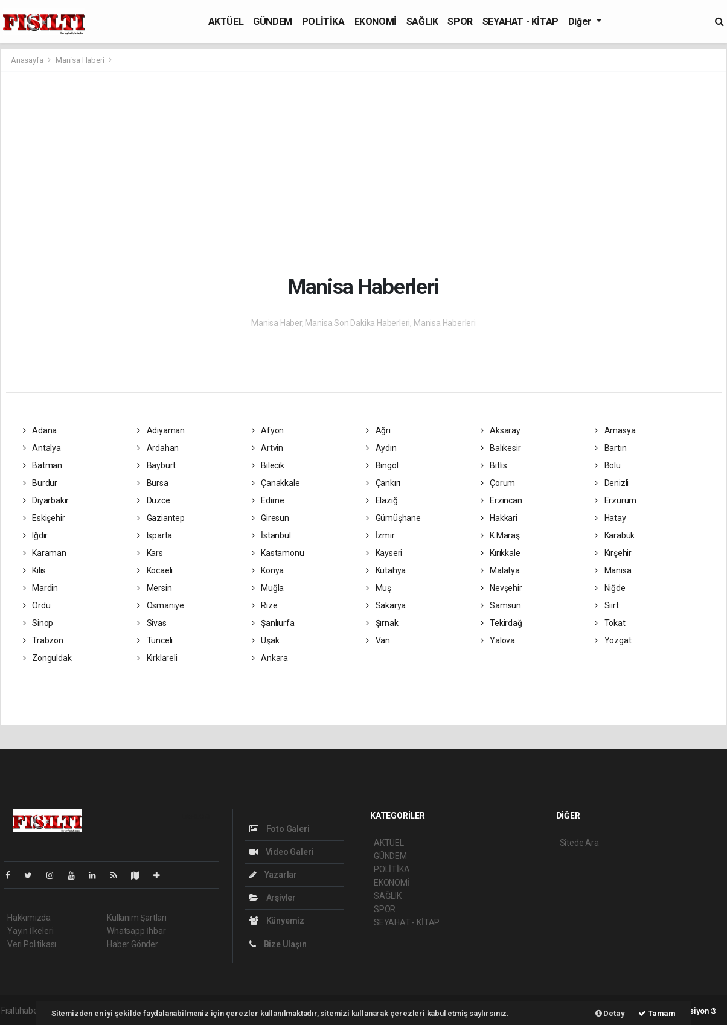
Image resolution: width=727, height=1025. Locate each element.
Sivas (152, 623)
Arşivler (272, 897)
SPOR (459, 21)
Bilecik (268, 465)
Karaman (44, 553)
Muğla (268, 588)
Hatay (610, 518)
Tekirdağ (501, 623)
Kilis (34, 570)
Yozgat (613, 640)
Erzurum (615, 500)
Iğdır (35, 535)
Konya (268, 570)
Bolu (608, 465)
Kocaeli (155, 570)
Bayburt (156, 465)
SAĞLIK (422, 21)
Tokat (610, 623)
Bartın (610, 448)
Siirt (607, 605)
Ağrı (378, 430)
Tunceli (155, 640)
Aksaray (500, 430)
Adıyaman (161, 430)
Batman (42, 465)
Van (378, 640)
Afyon (268, 430)
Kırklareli (157, 658)
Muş (378, 588)
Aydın (381, 448)
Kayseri (384, 553)
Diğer (581, 21)
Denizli (612, 483)
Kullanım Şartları (137, 917)
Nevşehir (501, 588)
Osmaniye (160, 605)
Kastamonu (278, 553)
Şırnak (382, 623)
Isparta (154, 535)
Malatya (500, 570)
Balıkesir (501, 448)
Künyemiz (276, 920)
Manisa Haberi (80, 60)
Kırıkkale (500, 553)
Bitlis (494, 465)
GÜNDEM (272, 21)
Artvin (267, 448)
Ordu (37, 605)
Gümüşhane (393, 518)
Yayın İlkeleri (30, 931)
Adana (40, 430)
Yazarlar (273, 875)
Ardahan (158, 448)
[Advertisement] (363, 172)
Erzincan (501, 500)
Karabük (615, 535)
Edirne (268, 500)
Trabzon (43, 640)
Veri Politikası (31, 944)
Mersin (154, 588)
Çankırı (383, 483)
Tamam (657, 1013)
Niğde (610, 588)
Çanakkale (276, 483)
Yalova (498, 640)
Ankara (270, 658)
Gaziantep (161, 518)
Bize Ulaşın (278, 944)
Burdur (40, 483)
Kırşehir (613, 553)
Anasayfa (28, 60)
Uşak (266, 640)
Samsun (501, 605)
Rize (265, 605)
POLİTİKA (323, 21)
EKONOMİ (375, 21)
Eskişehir (44, 518)
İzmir (380, 535)
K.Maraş (500, 535)
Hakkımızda (29, 917)
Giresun (270, 518)
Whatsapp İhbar (136, 931)
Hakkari (499, 518)
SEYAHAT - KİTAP (520, 21)
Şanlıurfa (273, 623)
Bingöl (382, 465)
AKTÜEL (226, 21)
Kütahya (386, 570)
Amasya (615, 430)
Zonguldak (47, 658)
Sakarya (386, 605)
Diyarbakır (46, 500)
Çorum (498, 483)
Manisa (613, 570)
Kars (150, 553)
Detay (610, 1013)
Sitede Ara (579, 843)
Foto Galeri (279, 829)
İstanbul (271, 535)
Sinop (38, 623)
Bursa (152, 483)
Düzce (153, 500)
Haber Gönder (132, 944)
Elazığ (381, 500)
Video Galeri (281, 852)
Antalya (42, 448)
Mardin (40, 588)
